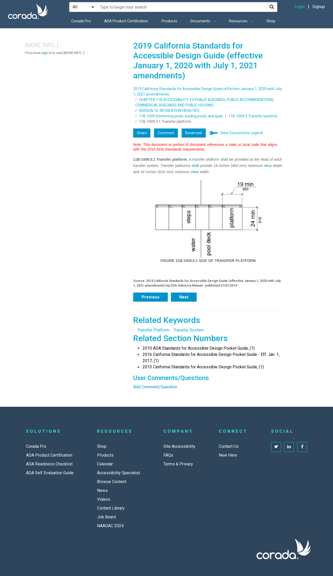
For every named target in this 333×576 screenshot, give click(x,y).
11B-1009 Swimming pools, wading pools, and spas (181, 116)
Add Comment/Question (155, 386)
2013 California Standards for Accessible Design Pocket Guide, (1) (203, 366)
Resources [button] (238, 21)
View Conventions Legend (241, 133)
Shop (270, 21)
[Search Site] (181, 7)
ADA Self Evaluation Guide (50, 472)
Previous (150, 297)
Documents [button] (200, 21)
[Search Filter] (83, 7)
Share (142, 133)
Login (299, 6)
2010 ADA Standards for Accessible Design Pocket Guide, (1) (199, 348)
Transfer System (189, 330)
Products (169, 21)
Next (183, 297)
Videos (103, 499)
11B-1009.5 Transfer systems (252, 116)
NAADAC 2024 (110, 525)
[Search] (271, 7)
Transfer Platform (153, 330)
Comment (166, 133)
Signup (318, 6)
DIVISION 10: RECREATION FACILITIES (169, 111)
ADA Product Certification (126, 21)
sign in (46, 53)
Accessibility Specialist (118, 472)
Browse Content (111, 481)
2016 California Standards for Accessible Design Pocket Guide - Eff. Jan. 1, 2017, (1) (211, 357)
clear (268, 166)
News (102, 490)
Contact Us (229, 446)
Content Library (111, 508)
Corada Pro (81, 21)
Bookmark (193, 133)
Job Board (106, 516)
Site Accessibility (179, 446)
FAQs (168, 455)
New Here (228, 455)
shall (224, 159)
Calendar (105, 464)
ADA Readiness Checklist (49, 464)
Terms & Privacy (178, 464)
